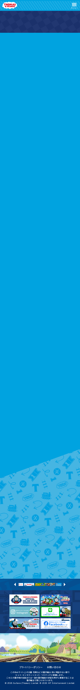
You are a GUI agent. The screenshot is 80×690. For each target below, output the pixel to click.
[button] (74, 5)
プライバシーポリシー (31, 667)
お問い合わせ (54, 667)
